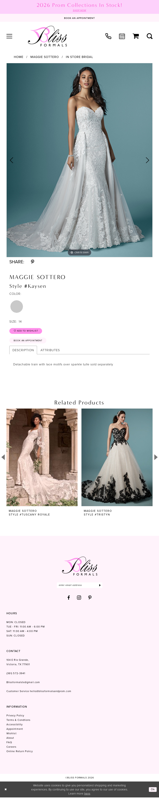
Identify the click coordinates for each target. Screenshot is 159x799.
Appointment (14, 730)
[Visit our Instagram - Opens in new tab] (79, 599)
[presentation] (42, 459)
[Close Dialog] (5, 791)
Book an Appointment (29, 341)
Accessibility (14, 726)
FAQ (9, 744)
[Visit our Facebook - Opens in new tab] (68, 599)
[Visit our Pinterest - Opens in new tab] (90, 599)
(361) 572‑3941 (15, 675)
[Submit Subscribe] (99, 587)
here (87, 795)
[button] (9, 36)
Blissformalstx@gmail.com (23, 684)
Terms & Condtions (18, 721)
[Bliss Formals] (47, 36)
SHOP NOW (79, 10)
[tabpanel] (79, 160)
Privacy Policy (15, 717)
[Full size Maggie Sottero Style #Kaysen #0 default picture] (79, 160)
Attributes (50, 351)
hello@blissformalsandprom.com (50, 693)
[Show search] (149, 36)
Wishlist (11, 735)
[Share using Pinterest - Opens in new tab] (32, 262)
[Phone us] (108, 36)
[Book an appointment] (79, 18)
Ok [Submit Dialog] (153, 791)
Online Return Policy (19, 753)
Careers (11, 748)
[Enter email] (79, 587)
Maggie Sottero (44, 57)
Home (18, 57)
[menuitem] (9, 36)
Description (23, 351)
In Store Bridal (79, 57)
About (10, 739)
